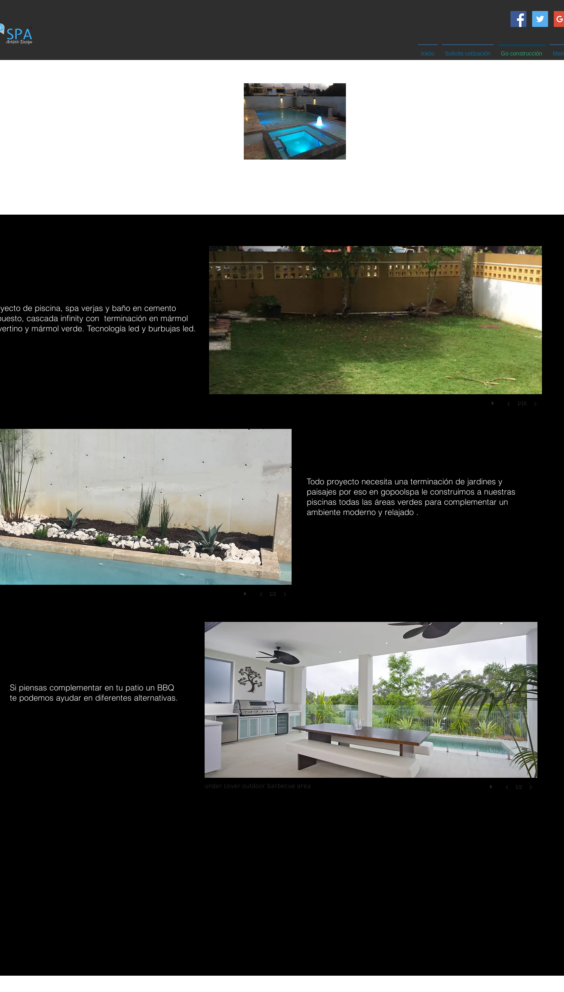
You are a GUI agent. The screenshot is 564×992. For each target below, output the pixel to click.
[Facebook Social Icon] (518, 19)
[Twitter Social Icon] (540, 19)
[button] (375, 334)
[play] (494, 401)
